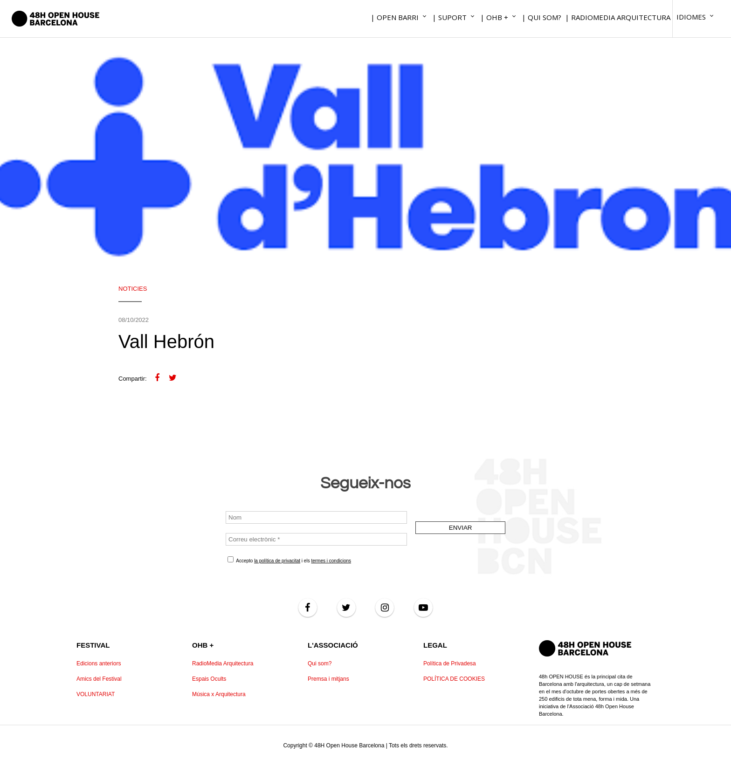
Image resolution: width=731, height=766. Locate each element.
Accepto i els (289, 559)
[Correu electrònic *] (316, 539)
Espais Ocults (209, 679)
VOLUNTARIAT (95, 694)
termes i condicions (331, 560)
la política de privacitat (277, 560)
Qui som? (319, 663)
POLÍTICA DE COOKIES (454, 679)
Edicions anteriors (98, 663)
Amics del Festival (99, 679)
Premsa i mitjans (328, 679)
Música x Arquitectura (219, 694)
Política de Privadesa (449, 663)
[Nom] (316, 517)
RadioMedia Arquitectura (222, 663)
